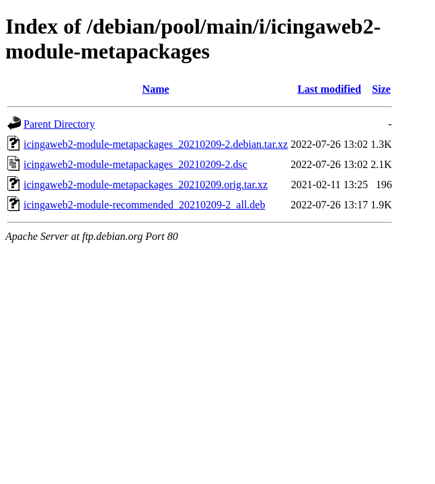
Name (156, 89)
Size (381, 89)
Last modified (329, 89)
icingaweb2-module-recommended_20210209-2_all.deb (144, 204)
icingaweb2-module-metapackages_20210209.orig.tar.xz (146, 184)
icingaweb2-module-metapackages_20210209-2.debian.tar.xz (156, 144)
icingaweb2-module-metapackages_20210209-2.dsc (135, 164)
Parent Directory (59, 124)
